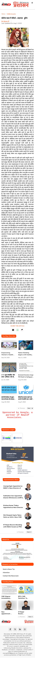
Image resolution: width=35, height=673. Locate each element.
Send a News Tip (8, 569)
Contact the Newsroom (11, 576)
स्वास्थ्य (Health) (11, 14)
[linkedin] (20, 629)
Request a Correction (10, 564)
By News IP (5, 21)
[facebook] (10, 629)
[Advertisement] (18, 424)
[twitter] (15, 629)
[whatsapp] (25, 629)
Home (3, 14)
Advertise (6, 573)
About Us (5, 540)
